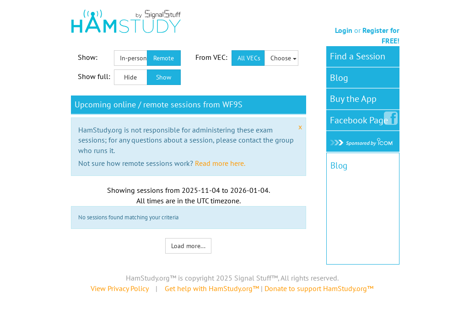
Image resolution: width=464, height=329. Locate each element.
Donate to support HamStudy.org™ (318, 288)
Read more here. (220, 163)
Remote (163, 58)
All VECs (248, 58)
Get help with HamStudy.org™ (212, 288)
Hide (130, 77)
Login (343, 30)
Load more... (188, 246)
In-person (133, 58)
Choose (283, 58)
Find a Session (357, 56)
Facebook (361, 118)
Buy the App (353, 99)
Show (163, 77)
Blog (339, 78)
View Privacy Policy (119, 288)
